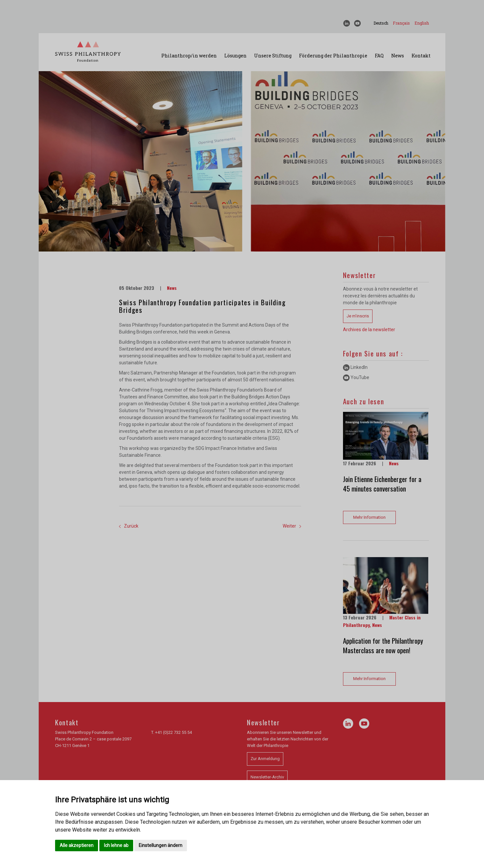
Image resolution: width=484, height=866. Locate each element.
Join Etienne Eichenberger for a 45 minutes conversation (382, 483)
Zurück (128, 526)
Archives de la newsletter (369, 329)
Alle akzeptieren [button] (76, 845)
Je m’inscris (358, 315)
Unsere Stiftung (273, 55)
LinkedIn (355, 367)
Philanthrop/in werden (189, 55)
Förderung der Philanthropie (333, 55)
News (397, 55)
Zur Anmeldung (265, 758)
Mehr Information (369, 517)
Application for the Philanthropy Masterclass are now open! (383, 645)
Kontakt (421, 55)
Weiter (292, 526)
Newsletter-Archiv (267, 777)
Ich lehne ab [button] (116, 845)
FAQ (379, 55)
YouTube (356, 377)
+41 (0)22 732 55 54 (173, 732)
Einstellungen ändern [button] (160, 845)
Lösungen (235, 55)
